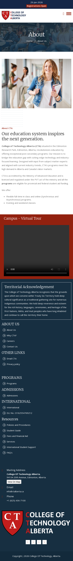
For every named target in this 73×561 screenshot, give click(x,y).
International (13, 407)
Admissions (12, 395)
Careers (11, 341)
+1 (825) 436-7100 (16, 500)
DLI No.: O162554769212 (19, 413)
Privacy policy (13, 364)
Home (29, 40)
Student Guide (14, 430)
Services (11, 441)
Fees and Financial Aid (17, 436)
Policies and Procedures (18, 424)
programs (7, 183)
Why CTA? (12, 335)
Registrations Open (36, 6)
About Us (11, 329)
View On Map (14, 481)
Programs (12, 383)
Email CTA (11, 358)
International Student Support (21, 447)
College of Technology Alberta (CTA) (21, 146)
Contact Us (12, 346)
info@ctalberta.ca (15, 491)
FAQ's (9, 452)
